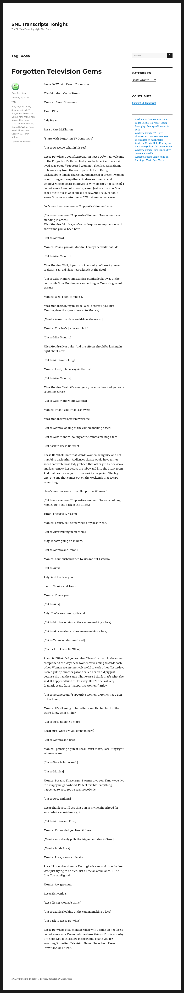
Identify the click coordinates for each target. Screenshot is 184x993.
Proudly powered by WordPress (56, 978)
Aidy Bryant (17, 106)
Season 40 (16, 133)
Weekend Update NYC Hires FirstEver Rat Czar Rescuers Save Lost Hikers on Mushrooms (151, 136)
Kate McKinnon (27, 116)
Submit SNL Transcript (144, 103)
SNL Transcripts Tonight (39, 24)
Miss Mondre (18, 123)
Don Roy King (18, 93)
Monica (29, 123)
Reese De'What (19, 127)
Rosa (31, 127)
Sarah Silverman (20, 130)
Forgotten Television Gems (56, 71)
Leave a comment (21, 141)
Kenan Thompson (20, 120)
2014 (13, 102)
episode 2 (25, 110)
